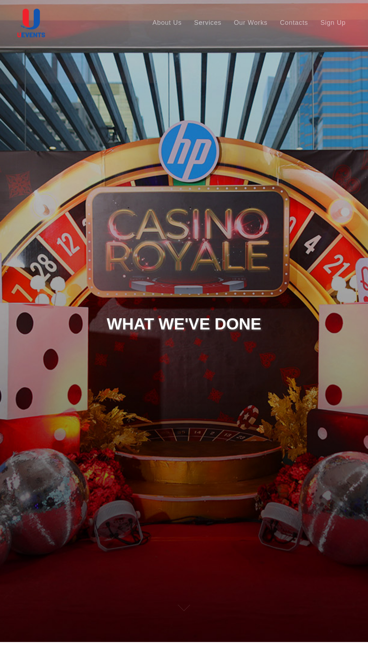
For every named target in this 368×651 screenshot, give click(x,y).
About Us (166, 22)
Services (207, 22)
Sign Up (333, 22)
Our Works (251, 22)
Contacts (294, 22)
